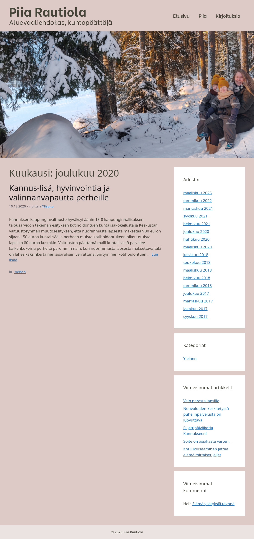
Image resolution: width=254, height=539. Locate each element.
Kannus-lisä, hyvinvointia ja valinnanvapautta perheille (59, 192)
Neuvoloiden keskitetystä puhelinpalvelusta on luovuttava (206, 414)
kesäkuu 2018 (195, 254)
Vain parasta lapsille (201, 400)
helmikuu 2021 (196, 223)
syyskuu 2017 (195, 316)
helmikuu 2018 (196, 277)
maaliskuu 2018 (197, 270)
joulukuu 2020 (196, 231)
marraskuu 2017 (198, 301)
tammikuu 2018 (197, 285)
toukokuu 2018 (197, 262)
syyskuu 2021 (195, 216)
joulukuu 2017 (196, 293)
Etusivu (181, 15)
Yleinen (20, 272)
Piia (203, 15)
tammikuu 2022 (197, 200)
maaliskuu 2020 (197, 247)
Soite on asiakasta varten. (206, 441)
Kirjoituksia (228, 15)
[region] (127, 94)
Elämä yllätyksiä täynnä (213, 503)
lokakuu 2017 (195, 308)
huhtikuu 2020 (196, 239)
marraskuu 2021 (198, 208)
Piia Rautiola (48, 11)
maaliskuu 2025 (197, 192)
